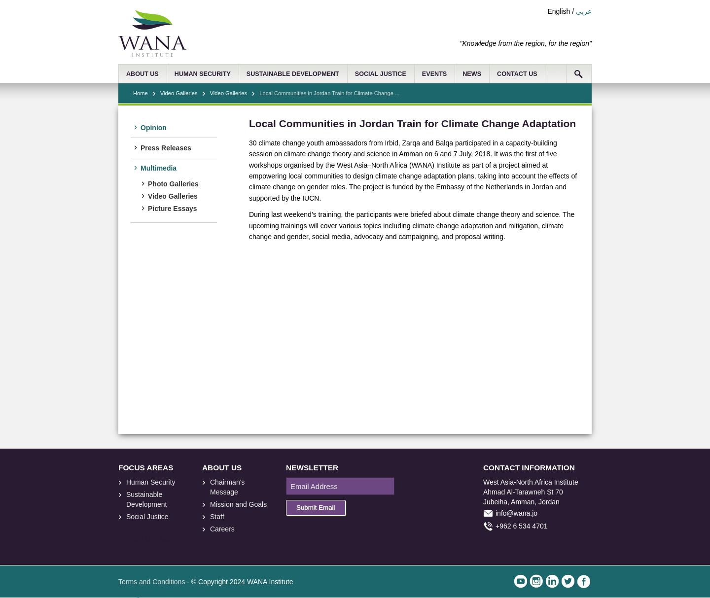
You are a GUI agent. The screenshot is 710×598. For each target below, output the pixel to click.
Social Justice (147, 517)
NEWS (471, 73)
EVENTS (434, 73)
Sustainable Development (146, 499)
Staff (217, 517)
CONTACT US (517, 73)
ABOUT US (142, 73)
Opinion (154, 128)
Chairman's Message (227, 487)
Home (140, 93)
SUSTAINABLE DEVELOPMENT (293, 73)
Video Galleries (179, 93)
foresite (137, 539)
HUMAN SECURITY (203, 73)
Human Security (151, 482)
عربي (584, 11)
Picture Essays (172, 208)
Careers (222, 529)
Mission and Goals (238, 504)
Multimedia (159, 168)
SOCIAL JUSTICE (380, 73)
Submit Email (315, 507)
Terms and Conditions (151, 582)
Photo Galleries (173, 184)
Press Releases (166, 148)
